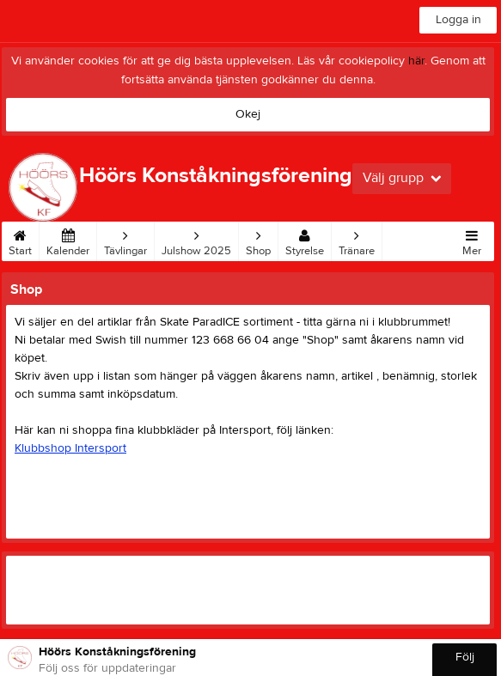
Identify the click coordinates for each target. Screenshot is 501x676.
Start (20, 240)
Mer (471, 240)
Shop (258, 240)
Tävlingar (125, 240)
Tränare (357, 240)
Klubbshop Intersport (70, 448)
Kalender (67, 240)
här (416, 61)
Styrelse (304, 240)
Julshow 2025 (196, 240)
